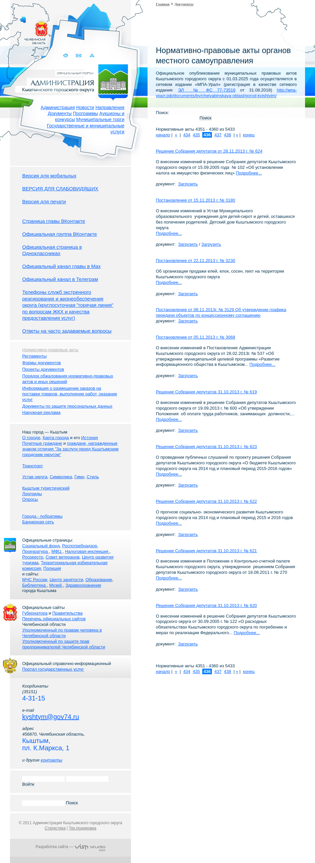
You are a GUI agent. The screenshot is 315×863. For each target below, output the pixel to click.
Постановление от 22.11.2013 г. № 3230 (195, 260)
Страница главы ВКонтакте (53, 221)
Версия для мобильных (49, 175)
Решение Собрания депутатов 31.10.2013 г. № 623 (206, 446)
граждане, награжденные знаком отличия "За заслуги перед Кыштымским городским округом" (70, 449)
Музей (56, 585)
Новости (85, 107)
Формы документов (41, 362)
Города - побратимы (42, 516)
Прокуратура (35, 551)
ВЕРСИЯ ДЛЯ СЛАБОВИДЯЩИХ (60, 188)
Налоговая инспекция (87, 551)
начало (163, 134)
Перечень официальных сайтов (54, 618)
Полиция (52, 568)
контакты (51, 760)
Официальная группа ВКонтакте (59, 234)
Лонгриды (32, 493)
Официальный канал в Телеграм (60, 279)
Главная (162, 4)
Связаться (79, 55)
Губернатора (34, 613)
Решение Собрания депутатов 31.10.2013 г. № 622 (206, 501)
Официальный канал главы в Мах (61, 266)
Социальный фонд (41, 545)
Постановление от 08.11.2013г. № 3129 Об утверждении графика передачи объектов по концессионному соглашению (221, 312)
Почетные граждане (42, 443)
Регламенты (34, 356)
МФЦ (57, 551)
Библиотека (34, 585)
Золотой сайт (17, 29)
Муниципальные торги (100, 119)
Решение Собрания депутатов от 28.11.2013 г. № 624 (209, 151)
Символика (61, 476)
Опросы (30, 499)
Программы (85, 113)
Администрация (58, 107)
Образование (99, 579)
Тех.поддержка (82, 828)
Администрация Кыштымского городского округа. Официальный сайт (74, 81)
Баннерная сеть (38, 521)
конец (249, 134)
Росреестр (32, 557)
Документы (60, 113)
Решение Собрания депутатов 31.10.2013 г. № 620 (206, 605)
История (89, 437)
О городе (31, 437)
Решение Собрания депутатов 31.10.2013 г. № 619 (206, 391)
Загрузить (188, 183)
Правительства (67, 613)
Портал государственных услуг (53, 669)
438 (227, 134)
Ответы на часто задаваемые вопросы (66, 331)
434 (186, 134)
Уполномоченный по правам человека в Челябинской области (62, 633)
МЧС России (34, 579)
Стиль (93, 476)
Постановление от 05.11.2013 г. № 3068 (195, 337)
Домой (66, 55)
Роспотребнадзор (79, 545)
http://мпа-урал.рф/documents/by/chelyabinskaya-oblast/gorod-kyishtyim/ (226, 93)
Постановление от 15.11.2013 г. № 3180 (195, 200)
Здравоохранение (83, 585)
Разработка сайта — (70, 846)
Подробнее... (249, 172)
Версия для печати (44, 201)
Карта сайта (92, 55)
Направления (109, 107)
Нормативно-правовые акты (50, 349)
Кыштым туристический (46, 488)
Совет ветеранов (62, 557)
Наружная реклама (41, 412)
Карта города (56, 437)
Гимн (79, 476)
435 (196, 134)
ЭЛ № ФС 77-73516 (206, 90)
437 (217, 134)
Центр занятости (66, 579)
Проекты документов (43, 369)
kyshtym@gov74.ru (50, 716)
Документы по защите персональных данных (67, 406)
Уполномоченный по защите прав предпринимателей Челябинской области (63, 644)
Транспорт (32, 465)
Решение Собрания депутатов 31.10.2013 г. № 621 (206, 550)
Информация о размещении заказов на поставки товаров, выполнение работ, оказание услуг (69, 394)
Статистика (55, 828)
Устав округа (34, 476)
